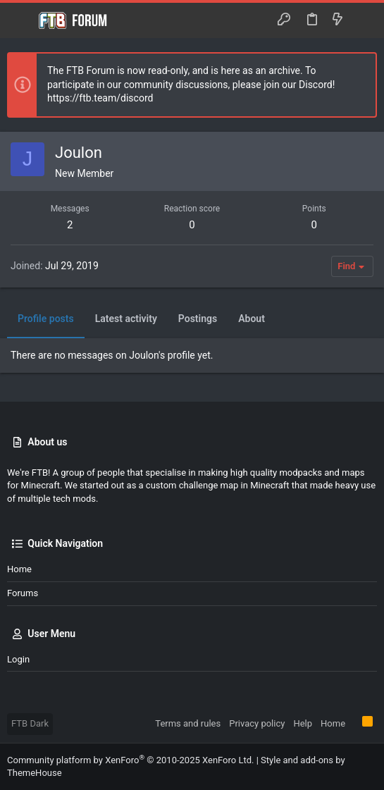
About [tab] (251, 318)
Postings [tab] (197, 318)
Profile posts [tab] (46, 318)
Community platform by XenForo (130, 760)
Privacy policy (257, 723)
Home (19, 569)
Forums (22, 593)
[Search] (363, 20)
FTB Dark (30, 723)
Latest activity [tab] (126, 318)
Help (302, 723)
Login (18, 659)
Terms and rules (188, 723)
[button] (21, 20)
